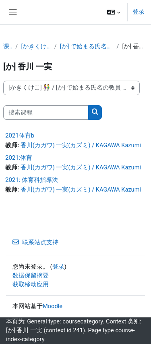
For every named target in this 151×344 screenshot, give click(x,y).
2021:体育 (18, 157)
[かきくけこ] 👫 (36, 46)
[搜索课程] (46, 112)
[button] (114, 12)
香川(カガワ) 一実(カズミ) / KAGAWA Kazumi (81, 145)
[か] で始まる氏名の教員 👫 (87, 46)
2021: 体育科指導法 (31, 179)
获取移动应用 (30, 284)
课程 (7, 46)
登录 (138, 11)
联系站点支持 (35, 242)
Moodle (52, 306)
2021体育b (19, 135)
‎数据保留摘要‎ (30, 275)
